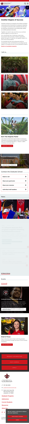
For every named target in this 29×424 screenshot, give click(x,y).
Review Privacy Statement (17, 416)
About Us (5, 408)
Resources (5, 405)
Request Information (14, 356)
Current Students (7, 402)
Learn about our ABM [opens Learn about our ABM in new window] (7, 145)
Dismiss (17, 419)
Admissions (5, 399)
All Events (3, 283)
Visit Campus (14, 362)
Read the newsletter (7, 344)
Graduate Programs (8, 396)
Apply (14, 367)
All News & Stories (5, 273)
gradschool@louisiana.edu (9, 387)
